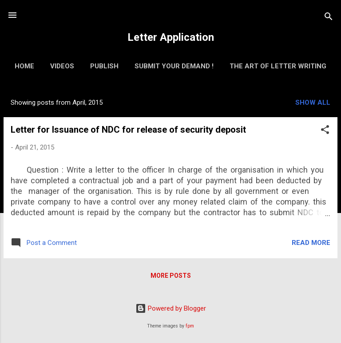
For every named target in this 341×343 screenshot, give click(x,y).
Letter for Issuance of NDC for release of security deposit (128, 129)
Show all (312, 102)
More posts (171, 275)
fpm (190, 326)
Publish (104, 66)
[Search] (328, 18)
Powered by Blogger (170, 308)
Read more (311, 243)
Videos (62, 66)
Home (24, 66)
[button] (325, 131)
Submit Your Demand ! (174, 66)
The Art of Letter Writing (278, 66)
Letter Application (170, 37)
